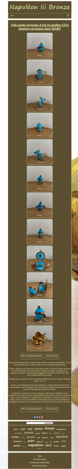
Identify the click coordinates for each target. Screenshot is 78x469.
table (38, 437)
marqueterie (61, 429)
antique (56, 433)
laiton (39, 448)
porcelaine (18, 433)
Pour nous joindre (39, 459)
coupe (23, 437)
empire (63, 446)
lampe (56, 445)
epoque (38, 433)
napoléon (35, 445)
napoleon (62, 436)
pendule (29, 432)
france (44, 433)
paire (31, 441)
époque (31, 436)
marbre (17, 445)
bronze (50, 428)
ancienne (17, 441)
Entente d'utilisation (39, 466)
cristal (63, 433)
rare (50, 433)
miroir (52, 437)
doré (48, 445)
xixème (15, 436)
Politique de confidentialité (40, 462)
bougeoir (45, 437)
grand (46, 442)
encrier (24, 446)
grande (56, 442)
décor (25, 442)
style (29, 429)
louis (23, 429)
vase (51, 442)
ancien (38, 428)
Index (40, 456)
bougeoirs (39, 442)
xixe (63, 441)
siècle (16, 429)
